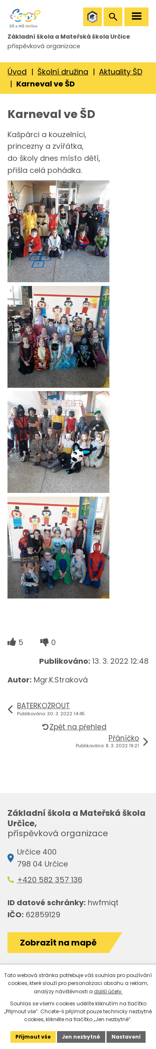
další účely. (108, 991)
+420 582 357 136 (49, 879)
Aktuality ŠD (120, 71)
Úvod (17, 71)
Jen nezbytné (81, 1036)
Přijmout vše (33, 1036)
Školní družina (62, 71)
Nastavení (126, 1036)
